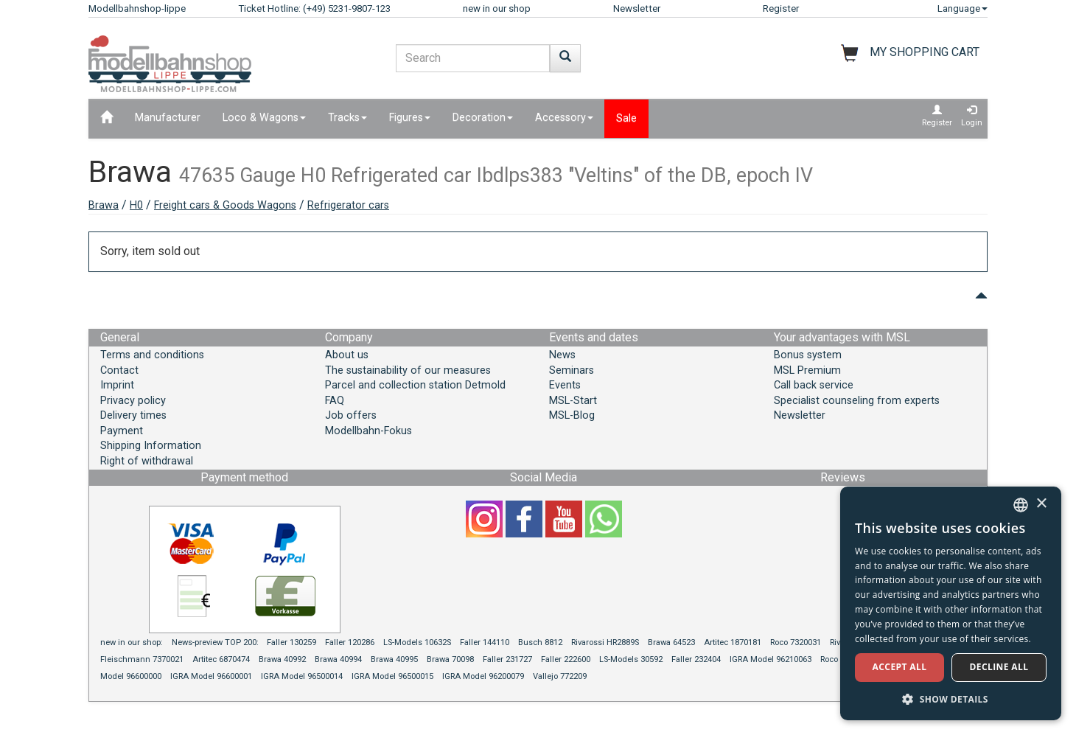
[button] (951, 699)
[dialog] (950, 604)
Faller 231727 (507, 659)
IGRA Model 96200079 (483, 676)
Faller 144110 (484, 642)
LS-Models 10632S (417, 642)
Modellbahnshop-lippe (137, 8)
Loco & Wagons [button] (264, 117)
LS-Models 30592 (631, 659)
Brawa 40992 (282, 659)
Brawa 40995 (394, 659)
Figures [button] (409, 117)
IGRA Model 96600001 (211, 676)
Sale (626, 118)
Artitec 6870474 (221, 659)
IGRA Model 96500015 (392, 676)
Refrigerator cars (348, 205)
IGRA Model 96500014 (302, 676)
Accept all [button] (900, 667)
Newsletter (636, 8)
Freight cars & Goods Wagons (225, 205)
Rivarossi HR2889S (605, 642)
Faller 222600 (565, 659)
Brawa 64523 (671, 642)
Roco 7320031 (795, 642)
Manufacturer (167, 117)
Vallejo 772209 (560, 676)
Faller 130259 (291, 642)
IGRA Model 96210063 (770, 659)
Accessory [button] (564, 117)
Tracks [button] (347, 117)
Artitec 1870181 (732, 642)
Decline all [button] (999, 667)
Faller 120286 (349, 642)
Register (781, 8)
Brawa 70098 (450, 659)
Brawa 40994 (338, 659)
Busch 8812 (540, 642)
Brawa (103, 205)
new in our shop (497, 8)
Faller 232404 (696, 659)
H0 (136, 205)
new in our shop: (131, 642)
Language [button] (962, 8)
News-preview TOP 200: (216, 642)
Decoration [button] (483, 117)
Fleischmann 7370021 (142, 659)
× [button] (1041, 503)
